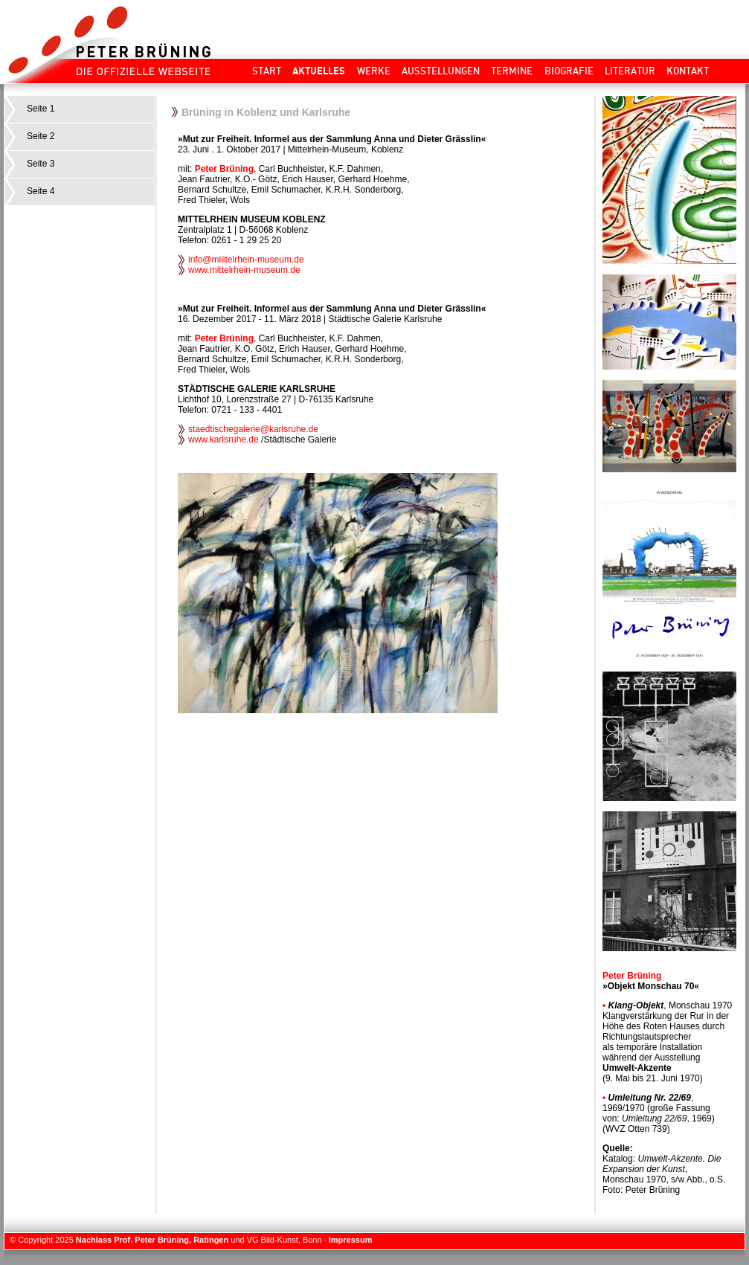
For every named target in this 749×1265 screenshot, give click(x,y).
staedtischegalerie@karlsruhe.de (253, 429)
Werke (373, 71)
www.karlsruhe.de (223, 439)
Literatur (630, 71)
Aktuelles (318, 71)
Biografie (569, 71)
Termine (512, 71)
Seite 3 (40, 163)
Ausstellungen (441, 71)
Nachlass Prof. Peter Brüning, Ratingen (152, 1239)
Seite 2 (40, 136)
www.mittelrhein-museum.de (245, 270)
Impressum (351, 1239)
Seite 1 (40, 108)
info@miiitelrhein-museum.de (247, 259)
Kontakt (687, 71)
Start (266, 71)
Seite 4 (40, 191)
